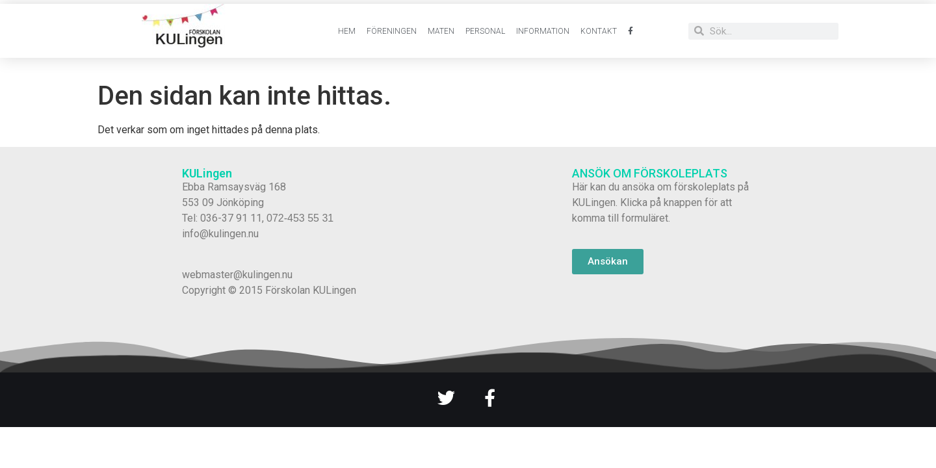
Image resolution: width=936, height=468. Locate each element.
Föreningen (392, 31)
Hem (347, 31)
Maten (441, 31)
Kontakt (598, 31)
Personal (485, 31)
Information (542, 31)
